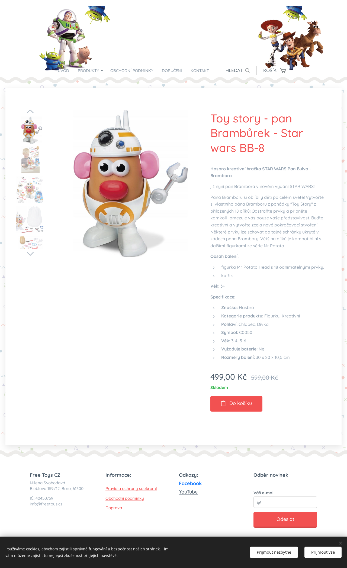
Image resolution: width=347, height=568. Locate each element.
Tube (192, 492)
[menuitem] (57, 70)
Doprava (113, 507)
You (183, 492)
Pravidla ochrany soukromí (131, 488)
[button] (247, 70)
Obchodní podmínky (124, 498)
